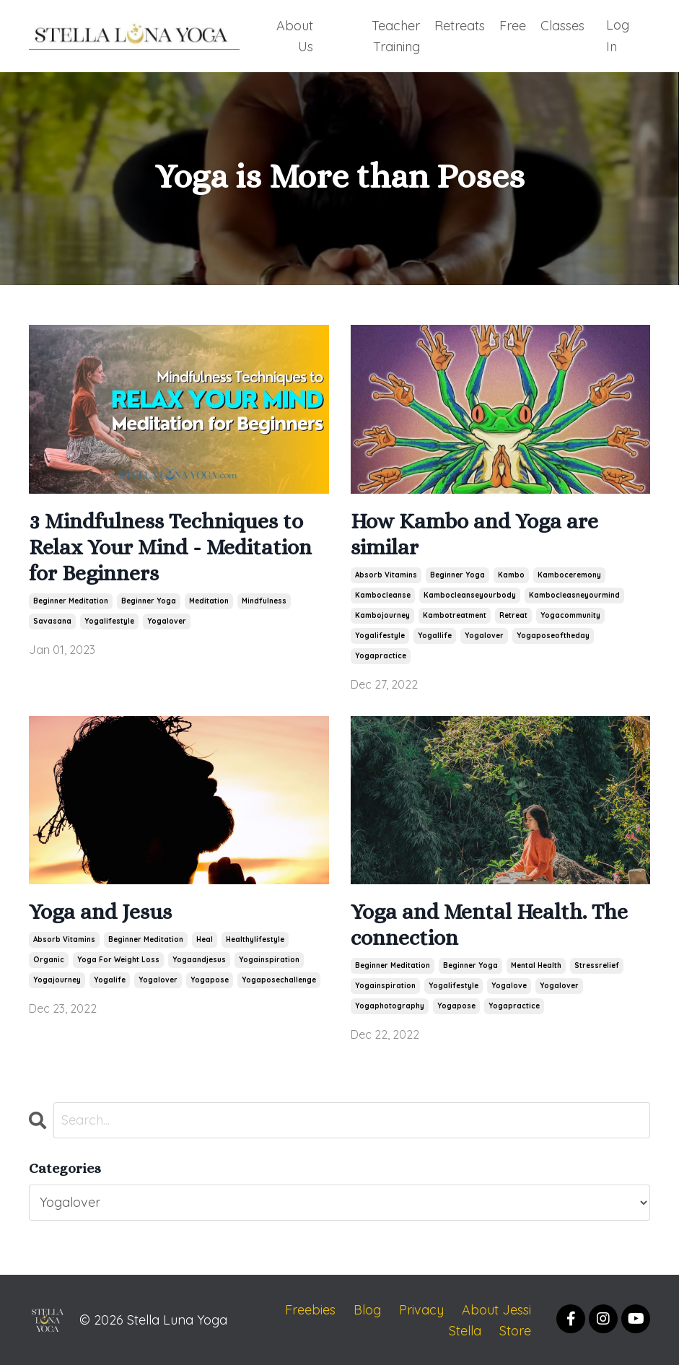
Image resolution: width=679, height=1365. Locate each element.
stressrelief (596, 964)
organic (48, 958)
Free (512, 24)
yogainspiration (269, 958)
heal (204, 938)
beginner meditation (70, 599)
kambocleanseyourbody (470, 593)
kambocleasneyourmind (574, 593)
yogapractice (380, 654)
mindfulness (264, 599)
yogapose (209, 978)
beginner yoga (148, 599)
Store (515, 1329)
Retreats (459, 24)
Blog (367, 1308)
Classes (562, 24)
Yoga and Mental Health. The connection (489, 923)
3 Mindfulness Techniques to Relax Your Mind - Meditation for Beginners (170, 545)
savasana (52, 619)
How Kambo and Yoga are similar (474, 532)
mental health (536, 964)
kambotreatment (454, 614)
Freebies (310, 1308)
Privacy (421, 1308)
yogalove (509, 984)
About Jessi (496, 1308)
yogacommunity (570, 614)
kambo (511, 573)
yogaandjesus (199, 958)
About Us (293, 34)
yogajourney (57, 978)
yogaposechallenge (279, 978)
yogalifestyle (109, 619)
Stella (465, 1329)
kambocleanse (383, 593)
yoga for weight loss (118, 958)
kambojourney (382, 614)
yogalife (110, 978)
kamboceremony (569, 573)
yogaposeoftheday (553, 634)
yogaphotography (389, 1004)
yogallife (435, 634)
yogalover (166, 619)
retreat (513, 614)
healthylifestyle (255, 938)
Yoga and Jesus (100, 910)
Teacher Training (396, 34)
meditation (209, 599)
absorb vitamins (386, 573)
